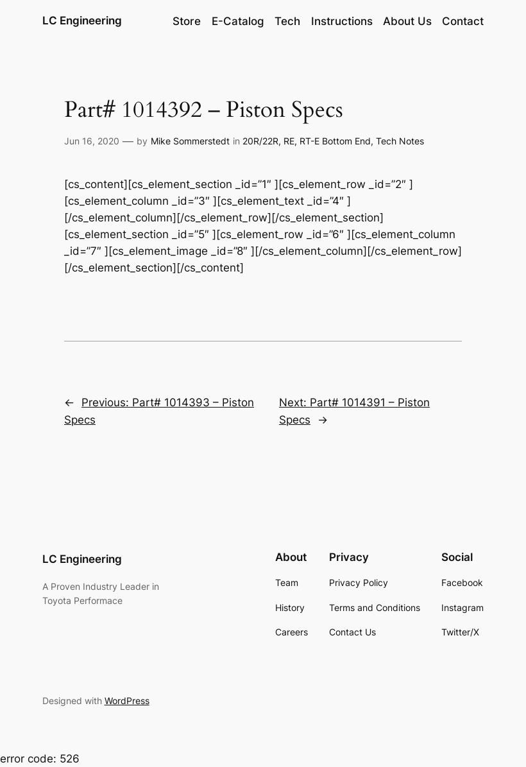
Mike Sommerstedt (190, 140)
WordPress (127, 700)
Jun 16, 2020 (91, 140)
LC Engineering (82, 20)
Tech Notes (400, 140)
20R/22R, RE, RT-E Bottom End (306, 140)
